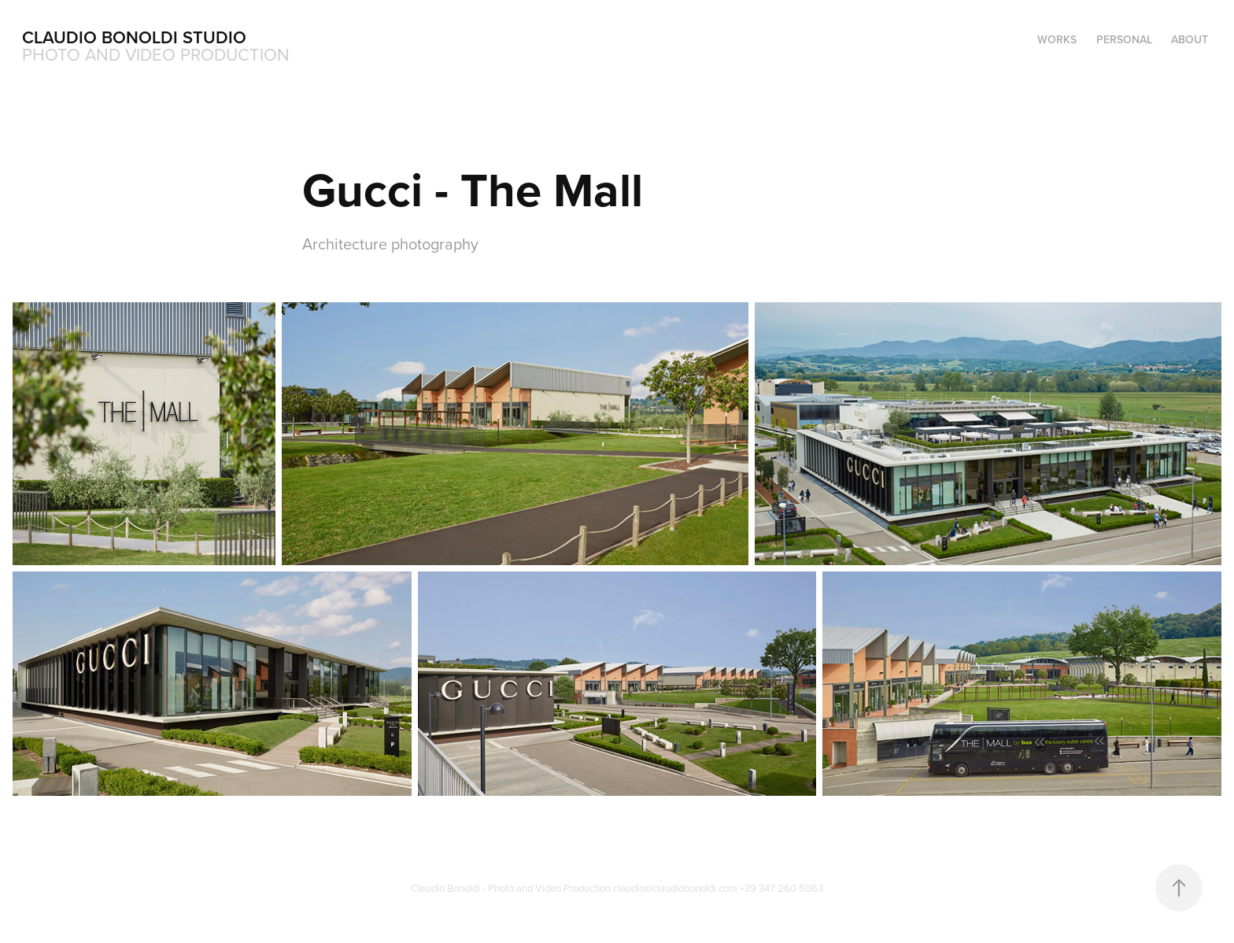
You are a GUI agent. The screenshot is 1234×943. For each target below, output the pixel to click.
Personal (1124, 39)
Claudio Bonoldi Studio (134, 37)
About (1189, 39)
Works (1057, 39)
